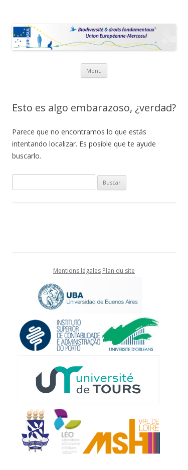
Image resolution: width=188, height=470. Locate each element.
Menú (94, 70)
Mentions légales (77, 270)
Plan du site (118, 270)
